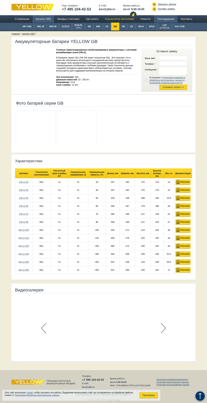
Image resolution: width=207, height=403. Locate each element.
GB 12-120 (24, 238)
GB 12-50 (23, 198)
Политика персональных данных (172, 382)
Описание (185, 182)
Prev (43, 328)
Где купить (92, 19)
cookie (30, 392)
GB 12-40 (23, 190)
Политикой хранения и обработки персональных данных (167, 78)
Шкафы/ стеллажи (68, 19)
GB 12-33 (23, 182)
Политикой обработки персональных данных (37, 395)
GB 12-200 (24, 262)
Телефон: (150, 64)
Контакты (186, 19)
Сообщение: (151, 69)
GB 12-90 (23, 222)
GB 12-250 (24, 270)
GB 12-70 (23, 214)
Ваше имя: (150, 58)
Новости (146, 19)
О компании (22, 19)
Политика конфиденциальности (172, 379)
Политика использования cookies (172, 384)
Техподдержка (165, 19)
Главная (16, 34)
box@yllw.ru (107, 9)
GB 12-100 (24, 230)
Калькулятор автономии (119, 19)
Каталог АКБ (43, 19)
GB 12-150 (24, 246)
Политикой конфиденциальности (165, 83)
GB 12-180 (24, 254)
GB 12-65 (23, 206)
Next (163, 328)
